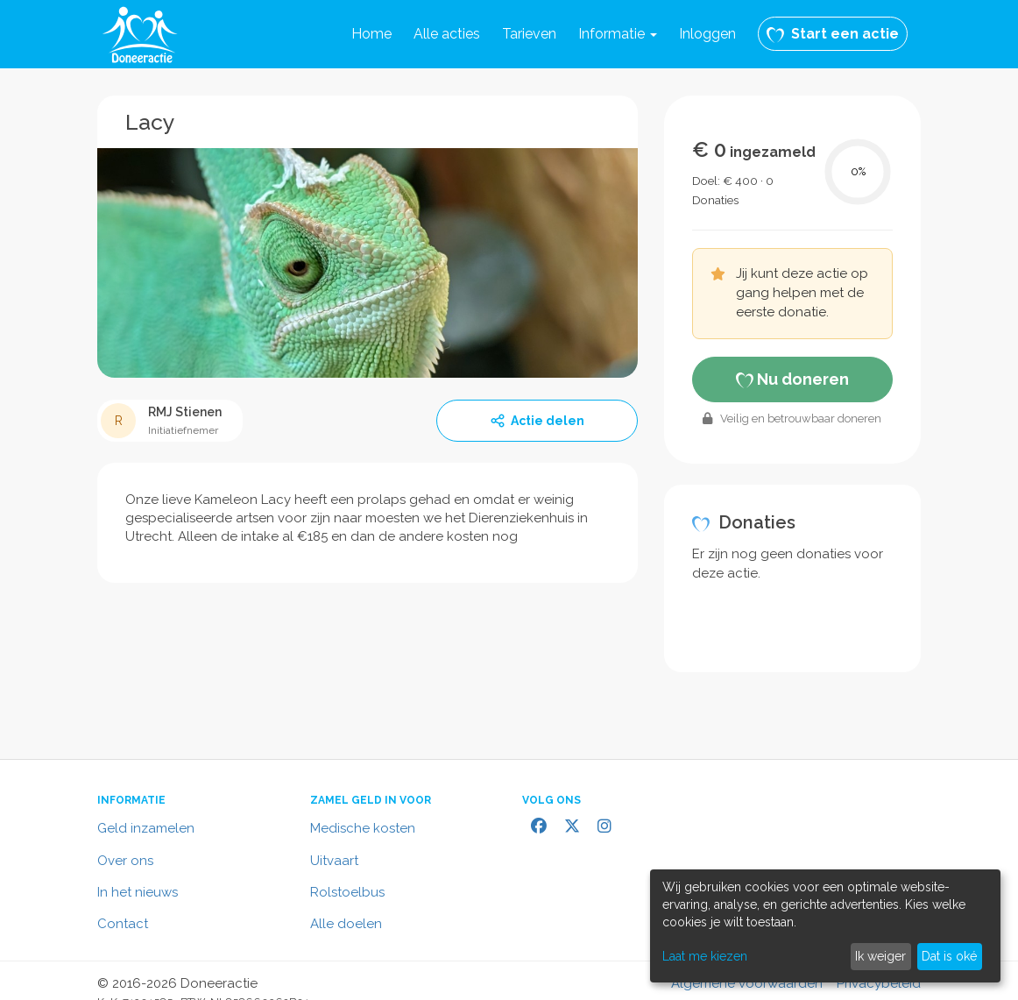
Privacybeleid (879, 983)
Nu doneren (792, 379)
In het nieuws (137, 892)
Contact (122, 924)
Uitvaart (334, 861)
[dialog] (825, 925)
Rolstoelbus (347, 892)
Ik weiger (880, 956)
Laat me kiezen (704, 956)
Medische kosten (362, 828)
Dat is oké (949, 956)
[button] (617, 34)
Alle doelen (346, 924)
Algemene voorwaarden (747, 983)
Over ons (125, 861)
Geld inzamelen (145, 828)
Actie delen (537, 421)
